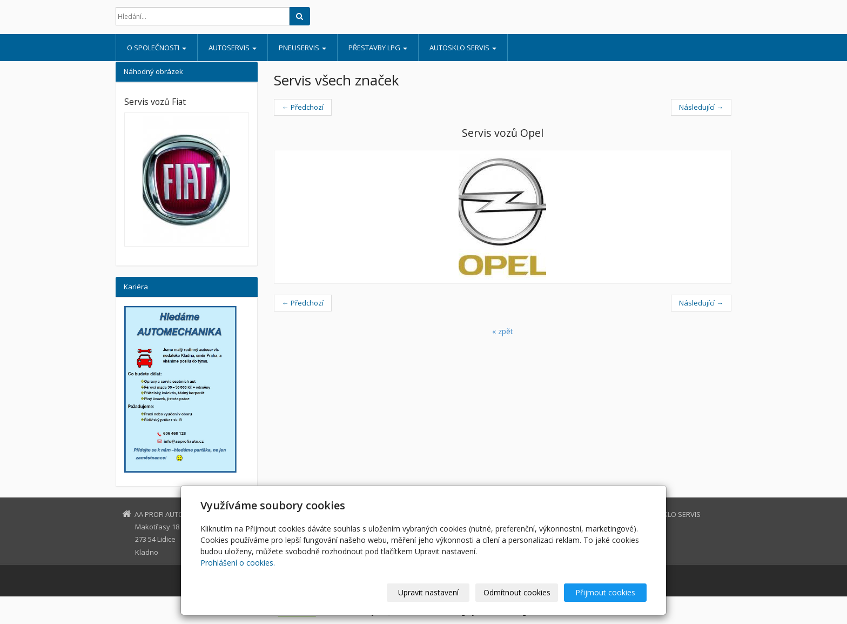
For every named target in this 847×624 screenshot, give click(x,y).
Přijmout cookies (605, 592)
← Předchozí (303, 107)
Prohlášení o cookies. (237, 562)
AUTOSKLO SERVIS (462, 47)
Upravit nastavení (428, 592)
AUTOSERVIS (233, 47)
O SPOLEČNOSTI (156, 47)
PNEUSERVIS (302, 47)
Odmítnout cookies (516, 592)
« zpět (502, 331)
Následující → (701, 107)
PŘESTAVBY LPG (377, 47)
